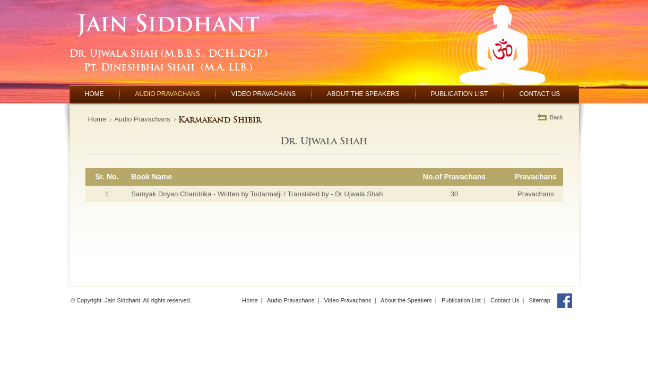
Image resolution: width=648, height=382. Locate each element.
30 (454, 194)
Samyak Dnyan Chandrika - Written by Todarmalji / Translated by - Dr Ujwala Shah (257, 194)
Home (97, 119)
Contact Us (504, 300)
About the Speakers (406, 300)
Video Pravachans (347, 300)
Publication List (461, 300)
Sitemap (539, 300)
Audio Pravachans (142, 119)
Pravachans (535, 194)
